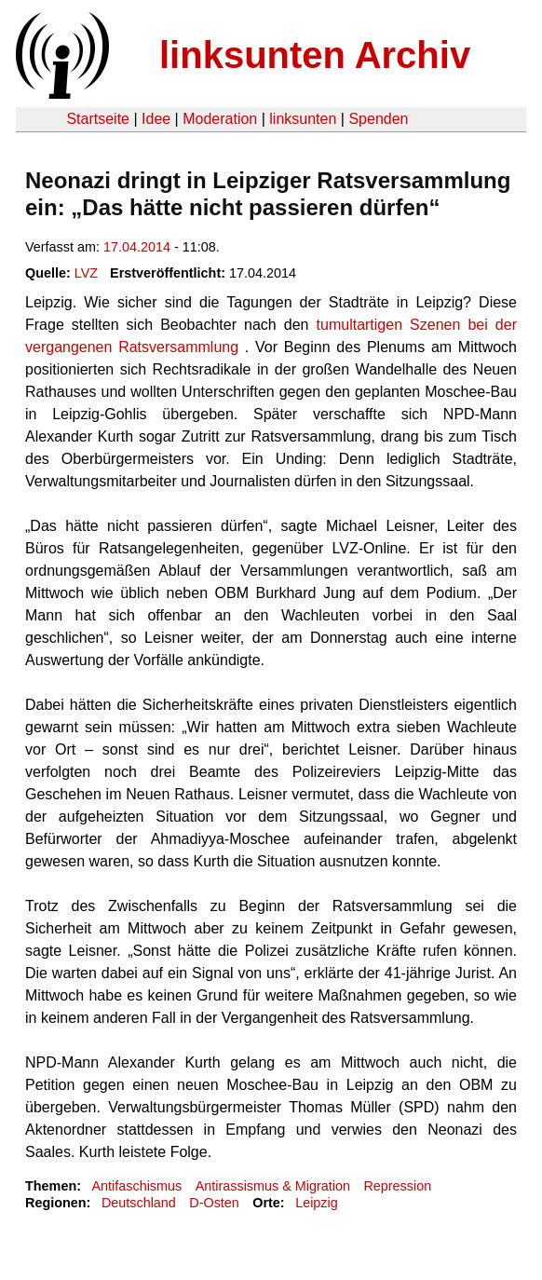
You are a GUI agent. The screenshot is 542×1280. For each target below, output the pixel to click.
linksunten (302, 119)
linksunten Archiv (314, 54)
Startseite (97, 119)
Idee (156, 119)
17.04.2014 (136, 246)
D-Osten (214, 1202)
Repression (397, 1185)
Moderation (220, 119)
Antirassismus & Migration (273, 1185)
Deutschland (139, 1202)
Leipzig (316, 1202)
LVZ (86, 273)
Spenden (378, 119)
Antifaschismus (136, 1185)
